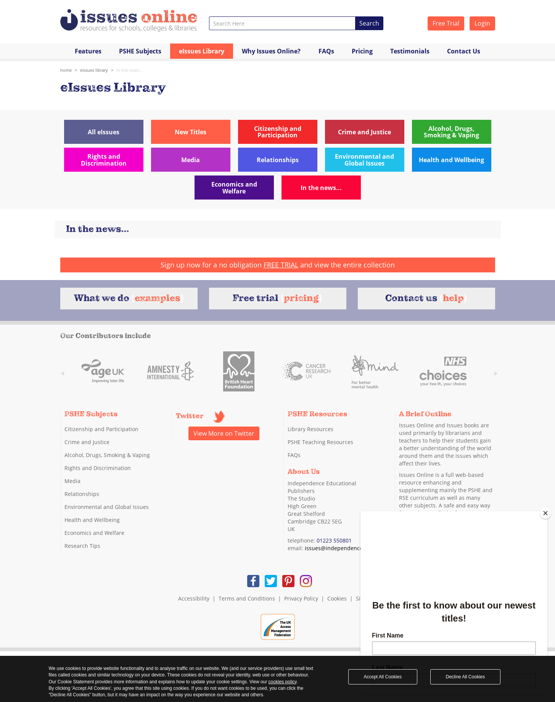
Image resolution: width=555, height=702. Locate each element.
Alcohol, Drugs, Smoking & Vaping (107, 455)
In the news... (129, 70)
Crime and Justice (86, 442)
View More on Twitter (223, 433)
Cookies (337, 598)
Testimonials (410, 51)
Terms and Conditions (247, 598)
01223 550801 (334, 540)
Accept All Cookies (383, 676)
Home (66, 70)
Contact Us (463, 51)
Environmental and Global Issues (106, 506)
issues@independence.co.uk (341, 548)
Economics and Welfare (94, 532)
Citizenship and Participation (101, 429)
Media (72, 481)
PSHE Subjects (140, 51)
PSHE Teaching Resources (320, 442)
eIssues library (94, 70)
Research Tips (82, 545)
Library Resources (310, 429)
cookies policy (283, 681)
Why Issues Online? (271, 51)
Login (482, 23)
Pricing (362, 51)
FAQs (326, 51)
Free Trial (446, 23)
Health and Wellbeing (92, 519)
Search (369, 23)
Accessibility (193, 598)
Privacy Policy (301, 598)
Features (88, 51)
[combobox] (282, 23)
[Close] (545, 513)
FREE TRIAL (281, 264)
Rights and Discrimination (97, 468)
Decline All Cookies (465, 676)
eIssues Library (201, 51)
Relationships (81, 494)
